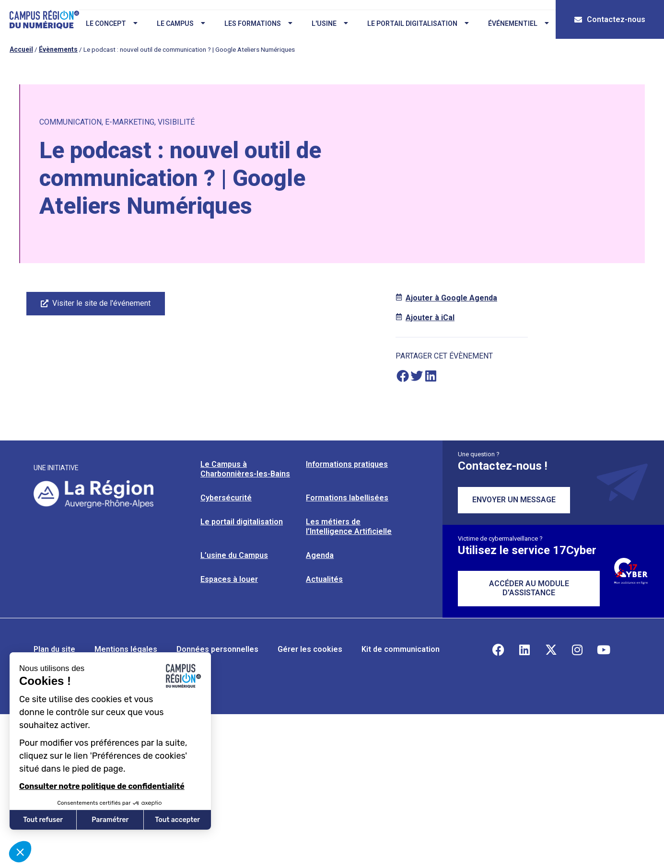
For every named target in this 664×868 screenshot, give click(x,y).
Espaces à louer (229, 579)
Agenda (320, 555)
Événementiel (518, 23)
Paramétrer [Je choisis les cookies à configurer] (110, 820)
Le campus (180, 23)
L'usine (329, 23)
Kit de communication (400, 649)
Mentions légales (125, 649)
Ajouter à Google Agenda (451, 297)
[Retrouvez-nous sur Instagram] (577, 649)
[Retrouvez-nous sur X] (551, 649)
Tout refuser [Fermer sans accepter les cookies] (43, 820)
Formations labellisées (347, 497)
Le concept (111, 23)
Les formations (258, 23)
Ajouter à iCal (430, 317)
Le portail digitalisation (417, 23)
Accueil (21, 49)
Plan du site (54, 649)
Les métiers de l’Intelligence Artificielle (349, 526)
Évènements (58, 49)
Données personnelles (217, 649)
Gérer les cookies (310, 649)
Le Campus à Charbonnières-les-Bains (245, 469)
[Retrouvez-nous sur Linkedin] (524, 649)
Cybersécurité (226, 497)
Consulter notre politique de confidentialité (102, 786)
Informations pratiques (347, 464)
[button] (402, 376)
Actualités (324, 579)
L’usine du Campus (234, 555)
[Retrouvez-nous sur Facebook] (498, 649)
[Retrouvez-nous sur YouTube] (604, 649)
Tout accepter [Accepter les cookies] (177, 820)
